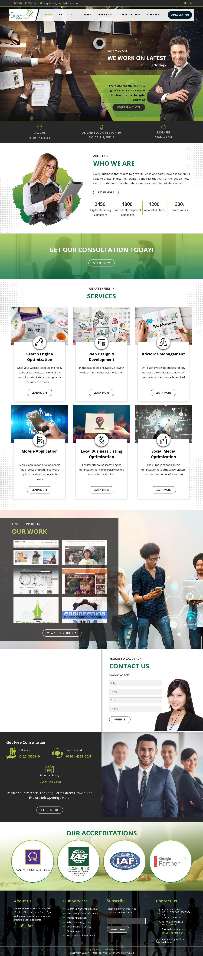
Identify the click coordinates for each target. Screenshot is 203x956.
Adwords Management (79, 922)
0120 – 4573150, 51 (26, 3)
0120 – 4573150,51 (79, 756)
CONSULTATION (180, 14)
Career (86, 14)
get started (49, 810)
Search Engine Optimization (82, 908)
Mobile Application (77, 917)
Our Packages (128, 14)
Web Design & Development (82, 913)
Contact (153, 14)
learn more (106, 192)
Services (103, 14)
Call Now (101, 263)
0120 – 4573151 (39, 137)
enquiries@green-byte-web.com (61, 3)
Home (48, 14)
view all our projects (62, 633)
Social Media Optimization (81, 935)
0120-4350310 (29, 756)
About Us (65, 14)
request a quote (128, 107)
